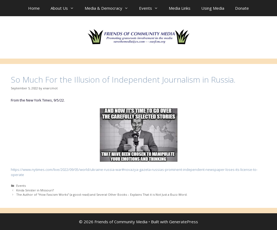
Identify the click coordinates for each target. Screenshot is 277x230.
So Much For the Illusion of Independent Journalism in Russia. (123, 79)
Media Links (179, 8)
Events (151, 8)
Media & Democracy (109, 8)
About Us (65, 8)
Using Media (212, 8)
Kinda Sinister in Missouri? (35, 190)
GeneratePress (183, 221)
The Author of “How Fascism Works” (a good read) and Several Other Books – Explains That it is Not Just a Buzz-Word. (101, 194)
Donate (242, 8)
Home (34, 8)
